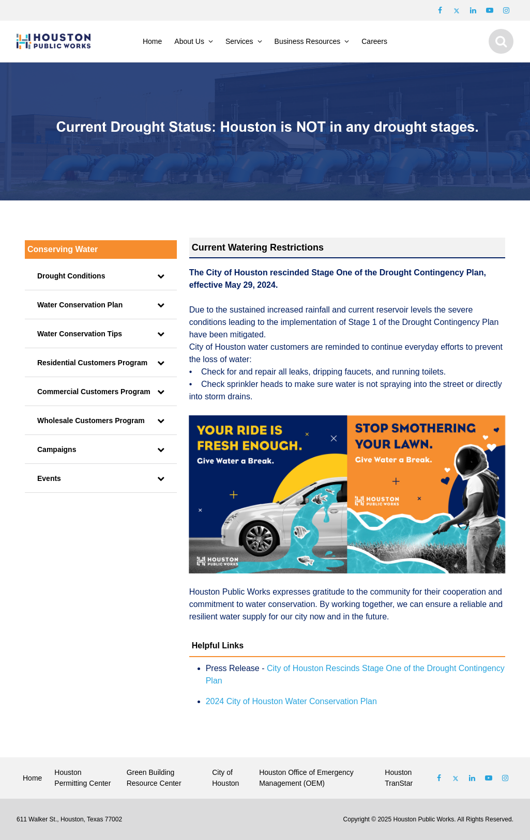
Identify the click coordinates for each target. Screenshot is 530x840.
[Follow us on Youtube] (489, 10)
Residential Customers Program (92, 363)
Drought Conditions (71, 276)
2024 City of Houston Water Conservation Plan (291, 701)
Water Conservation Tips (79, 334)
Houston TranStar (399, 777)
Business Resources (308, 41)
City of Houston (225, 777)
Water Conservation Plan (80, 305)
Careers (374, 41)
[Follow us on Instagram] (506, 10)
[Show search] (501, 41)
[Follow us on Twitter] (456, 10)
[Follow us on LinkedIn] (473, 10)
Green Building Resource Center (154, 777)
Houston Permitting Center (82, 777)
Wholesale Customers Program (91, 420)
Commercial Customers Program (93, 391)
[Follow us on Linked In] (472, 778)
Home (152, 41)
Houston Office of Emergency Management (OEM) (306, 777)
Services (239, 41)
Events (49, 478)
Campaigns (56, 449)
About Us (189, 41)
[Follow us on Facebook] (440, 10)
